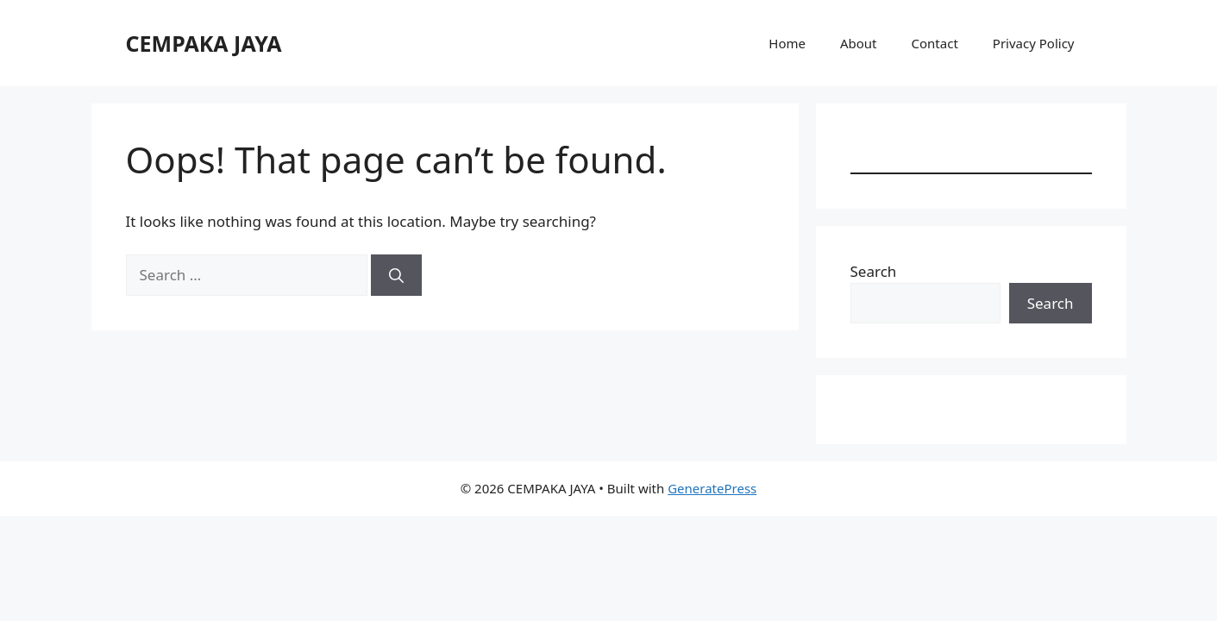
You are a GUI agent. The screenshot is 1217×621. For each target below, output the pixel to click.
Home (787, 43)
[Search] (396, 275)
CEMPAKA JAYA (204, 43)
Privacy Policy (1034, 43)
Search (873, 271)
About (858, 43)
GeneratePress (712, 488)
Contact (935, 43)
